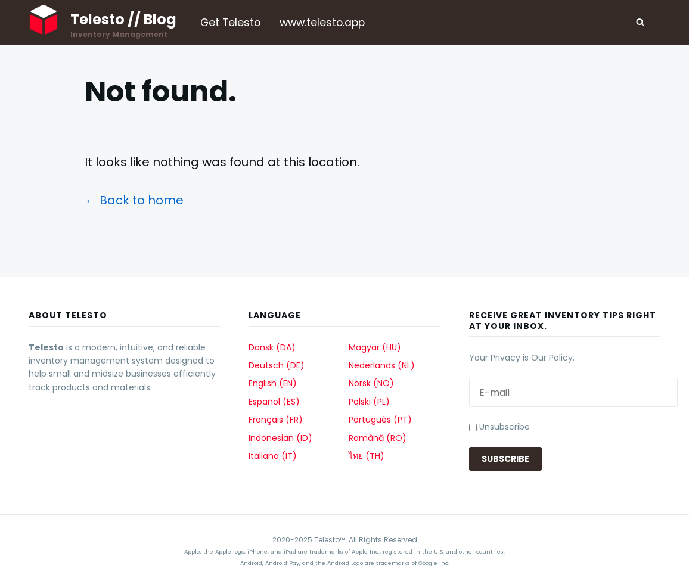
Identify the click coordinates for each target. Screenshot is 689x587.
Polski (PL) (369, 402)
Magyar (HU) (375, 347)
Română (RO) (377, 438)
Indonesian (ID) (280, 438)
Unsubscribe (499, 427)
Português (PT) (380, 420)
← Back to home (134, 200)
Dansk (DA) (272, 347)
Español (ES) (274, 402)
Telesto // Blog (123, 19)
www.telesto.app (322, 22)
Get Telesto (230, 22)
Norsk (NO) (371, 383)
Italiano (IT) (273, 456)
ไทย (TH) (366, 456)
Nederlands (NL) (382, 365)
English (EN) (273, 383)
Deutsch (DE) (277, 365)
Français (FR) (276, 420)
